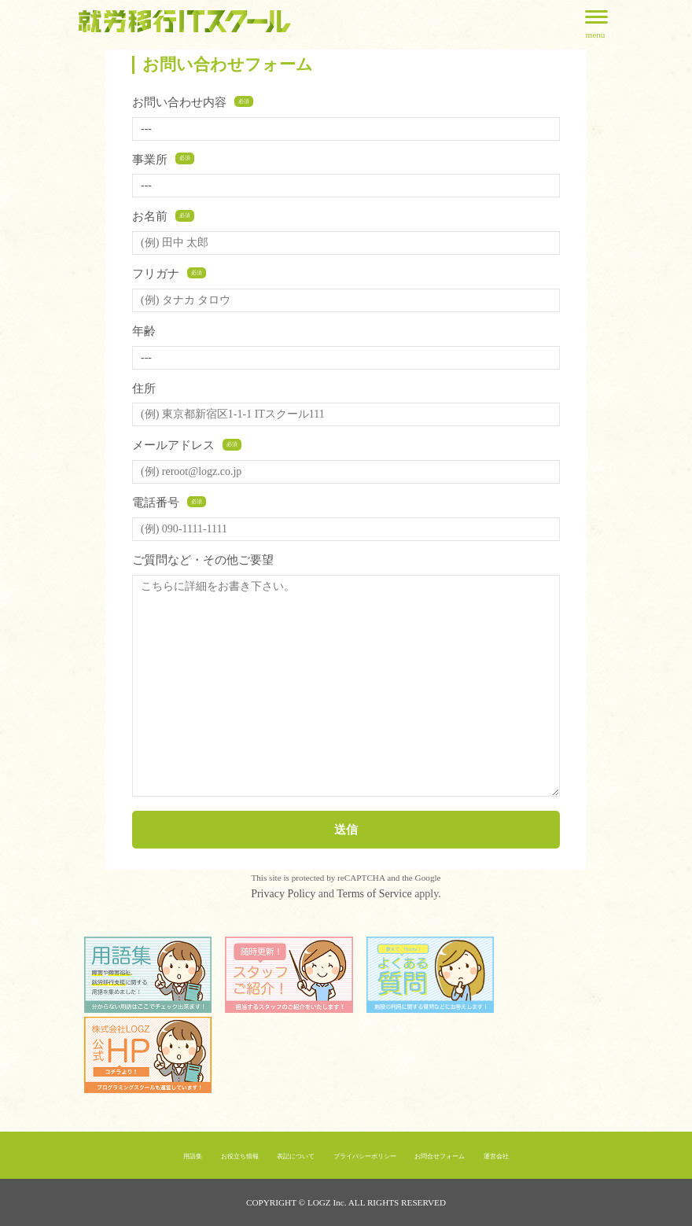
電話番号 (169, 502)
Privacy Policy (283, 894)
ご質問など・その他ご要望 (203, 559)
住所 (144, 388)
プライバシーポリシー (364, 1156)
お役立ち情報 (240, 1156)
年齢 (144, 330)
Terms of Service (374, 894)
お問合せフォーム (439, 1156)
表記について (296, 1156)
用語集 (192, 1156)
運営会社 (496, 1156)
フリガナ (169, 273)
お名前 (163, 216)
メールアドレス (186, 444)
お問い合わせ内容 (192, 102)
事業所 (163, 159)
